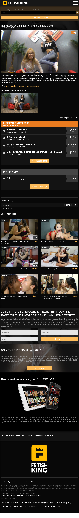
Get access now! (39, 161)
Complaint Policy (26, 503)
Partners (39, 435)
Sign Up (3, 482)
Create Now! (59, 339)
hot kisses (17, 86)
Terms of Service (19, 482)
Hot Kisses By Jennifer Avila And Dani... (33, 10)
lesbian (31, 86)
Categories (10, 10)
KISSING (17, 10)
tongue (36, 86)
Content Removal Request (52, 506)
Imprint (29, 435)
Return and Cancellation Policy (34, 506)
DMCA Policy (5, 503)
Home (2, 10)
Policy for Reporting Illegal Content (43, 503)
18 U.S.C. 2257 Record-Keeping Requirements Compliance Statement (21, 495)
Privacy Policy (30, 482)
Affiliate (49, 435)
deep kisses (25, 86)
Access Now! (39, 368)
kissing (11, 86)
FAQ (2, 435)
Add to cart (37, 186)
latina (7, 86)
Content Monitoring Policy (63, 503)
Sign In (10, 482)
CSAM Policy (14, 503)
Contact (10, 435)
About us (20, 435)
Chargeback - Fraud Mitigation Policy (11, 506)
